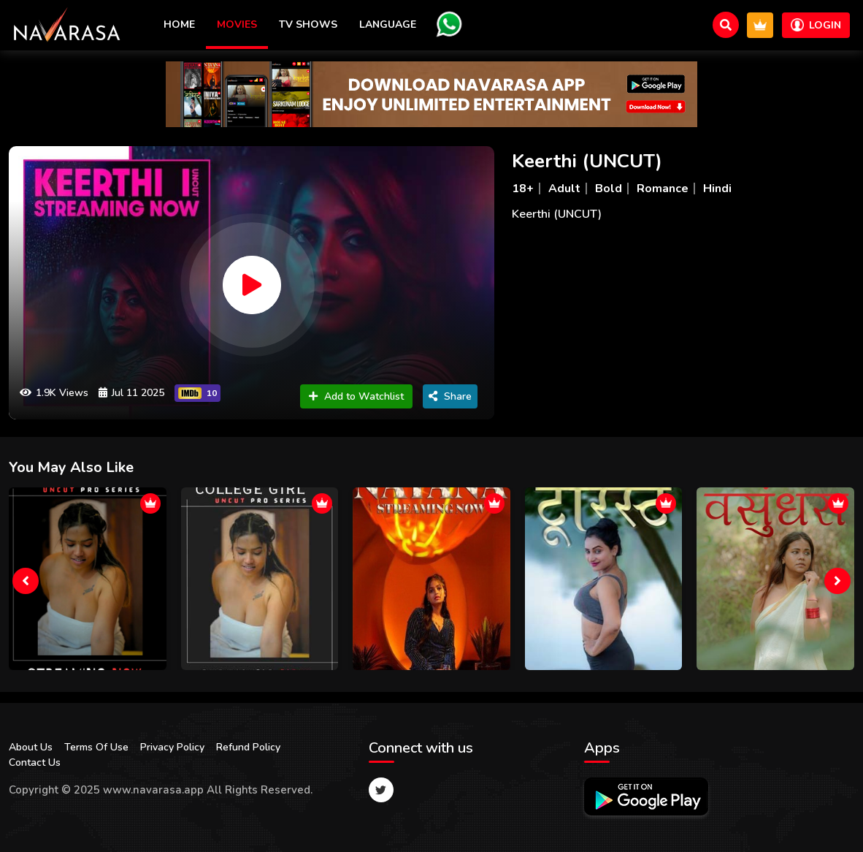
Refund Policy (248, 747)
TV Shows (308, 24)
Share (450, 396)
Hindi (717, 188)
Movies (237, 24)
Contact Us (35, 762)
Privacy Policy (172, 747)
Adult (564, 188)
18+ (523, 188)
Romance (663, 188)
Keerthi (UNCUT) (587, 161)
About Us (31, 747)
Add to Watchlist (356, 396)
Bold (608, 188)
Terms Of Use (96, 747)
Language (387, 24)
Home (179, 24)
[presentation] (25, 581)
